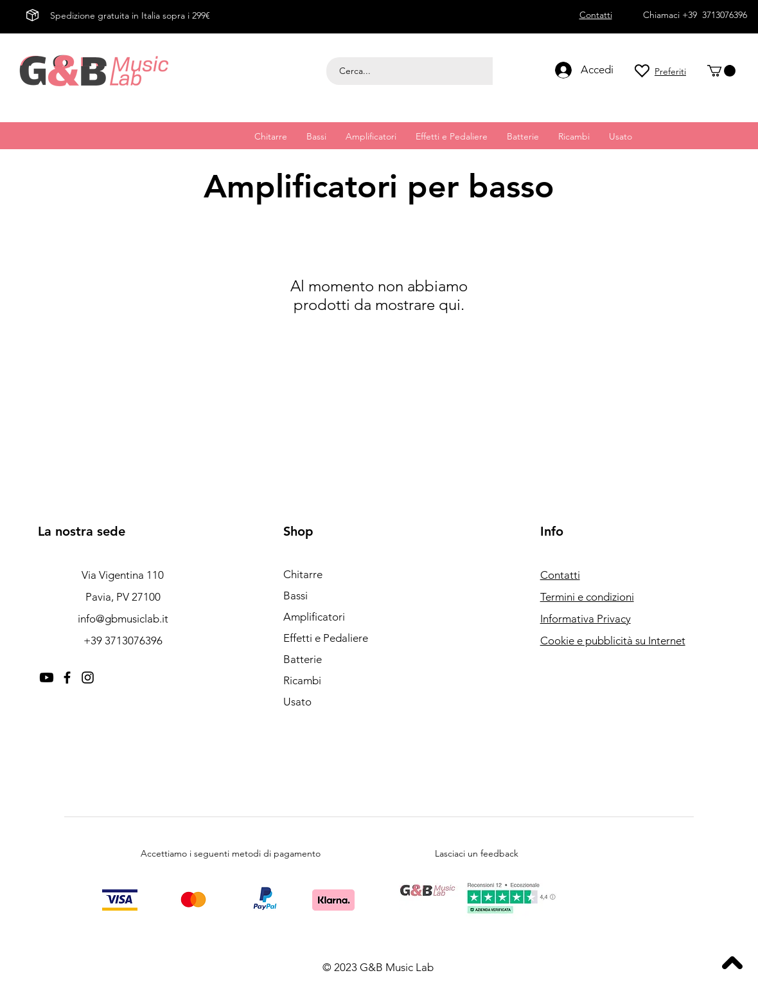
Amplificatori (314, 616)
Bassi (295, 595)
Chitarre (302, 574)
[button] (721, 71)
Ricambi (302, 680)
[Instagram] (88, 677)
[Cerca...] (411, 71)
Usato (297, 701)
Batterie (302, 659)
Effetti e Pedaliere (325, 638)
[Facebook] (67, 677)
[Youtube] (47, 677)
